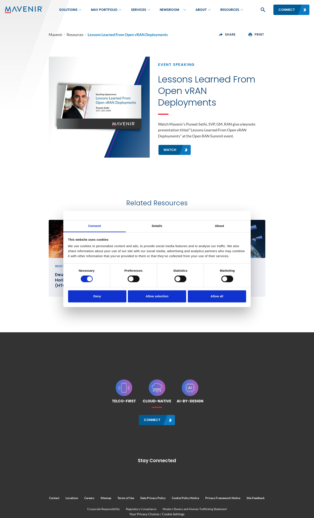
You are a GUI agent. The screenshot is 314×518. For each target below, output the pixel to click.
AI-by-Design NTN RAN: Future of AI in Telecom (247, 312)
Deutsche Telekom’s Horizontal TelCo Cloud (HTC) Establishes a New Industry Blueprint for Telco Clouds (64, 315)
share (252, 34)
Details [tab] (157, 226)
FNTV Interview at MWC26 (147, 309)
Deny (97, 296)
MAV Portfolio (104, 9)
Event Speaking (176, 73)
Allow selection (157, 296)
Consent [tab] (94, 226)
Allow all (217, 296)
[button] (262, 10)
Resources (229, 9)
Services (138, 9)
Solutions (68, 9)
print (281, 34)
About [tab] (219, 226)
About (201, 9)
